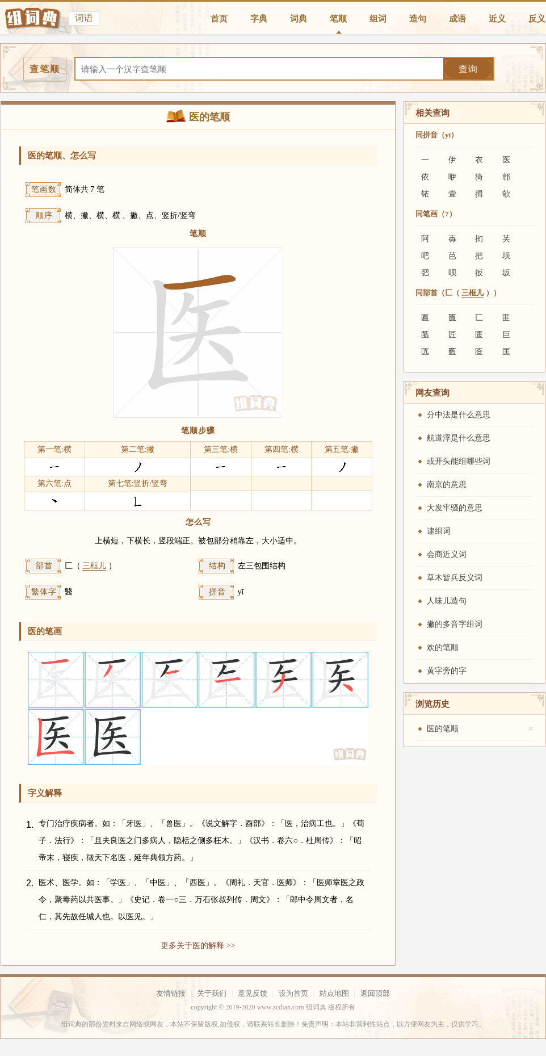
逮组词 (439, 531)
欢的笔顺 (443, 647)
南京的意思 (447, 484)
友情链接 (171, 993)
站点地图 (334, 993)
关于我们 (211, 993)
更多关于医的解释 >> (198, 945)
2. (29, 883)
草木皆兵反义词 (454, 577)
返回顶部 (375, 993)
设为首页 (293, 993)
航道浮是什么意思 (458, 438)
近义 (497, 18)
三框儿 (94, 565)
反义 (536, 18)
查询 (468, 69)
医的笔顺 (443, 728)
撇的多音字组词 (454, 624)
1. (29, 824)
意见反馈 (252, 993)
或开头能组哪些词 (458, 461)
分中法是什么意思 (458, 414)
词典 (298, 18)
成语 (457, 18)
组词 (378, 18)
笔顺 (338, 18)
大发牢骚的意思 (454, 508)
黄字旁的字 (447, 671)
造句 (417, 18)
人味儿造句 (447, 601)
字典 (258, 18)
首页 (219, 18)
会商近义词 (447, 554)
